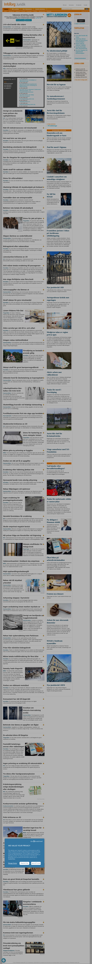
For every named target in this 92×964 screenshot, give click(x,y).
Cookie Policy (11, 858)
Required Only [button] (24, 863)
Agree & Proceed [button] (35, 863)
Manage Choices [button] (12, 863)
